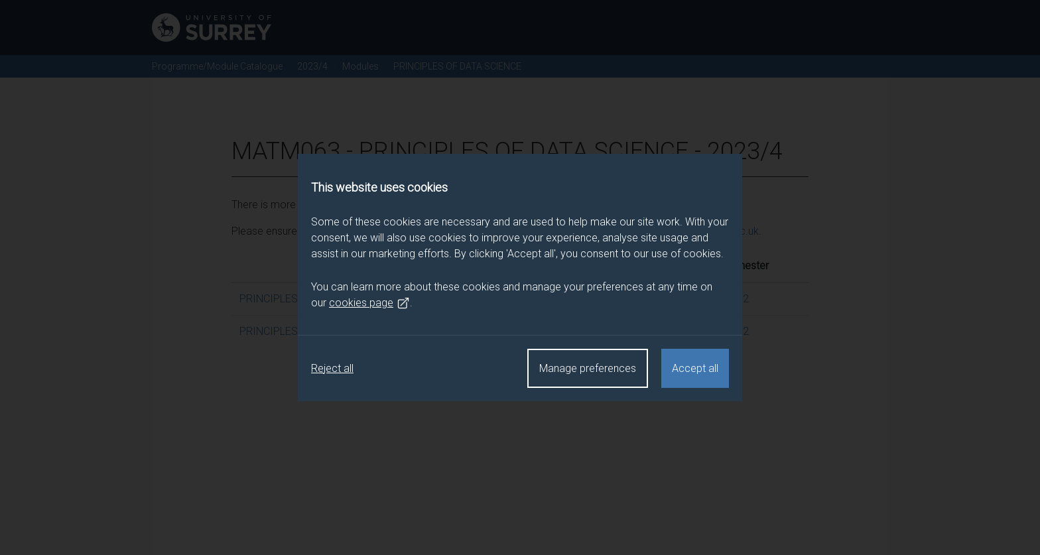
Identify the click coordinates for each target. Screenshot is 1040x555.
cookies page (369, 303)
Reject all (332, 368)
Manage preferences (587, 368)
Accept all (695, 368)
